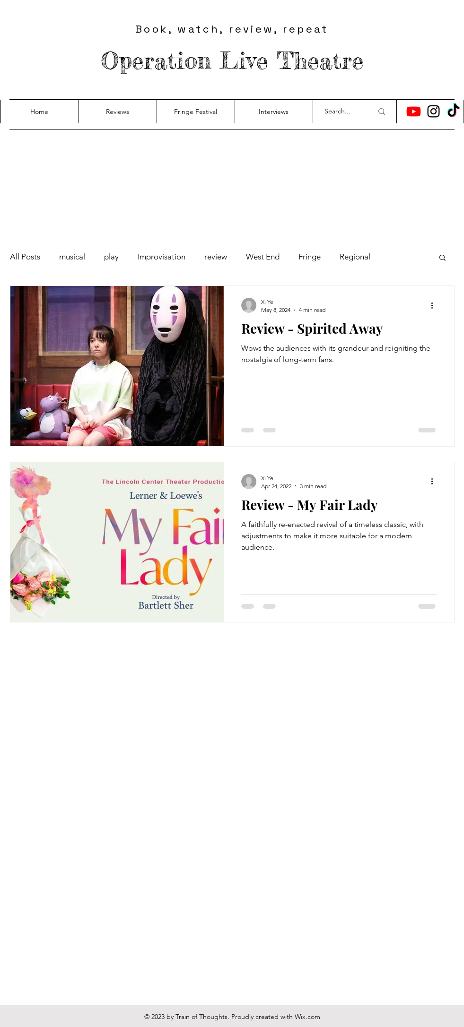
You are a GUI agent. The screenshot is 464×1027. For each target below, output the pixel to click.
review (215, 256)
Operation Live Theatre (232, 60)
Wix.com (307, 1016)
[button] (442, 258)
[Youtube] (413, 111)
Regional (355, 256)
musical (72, 256)
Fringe (309, 256)
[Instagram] (433, 111)
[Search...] (341, 111)
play (111, 256)
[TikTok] (453, 111)
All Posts (25, 256)
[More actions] (435, 305)
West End (263, 256)
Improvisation (161, 256)
